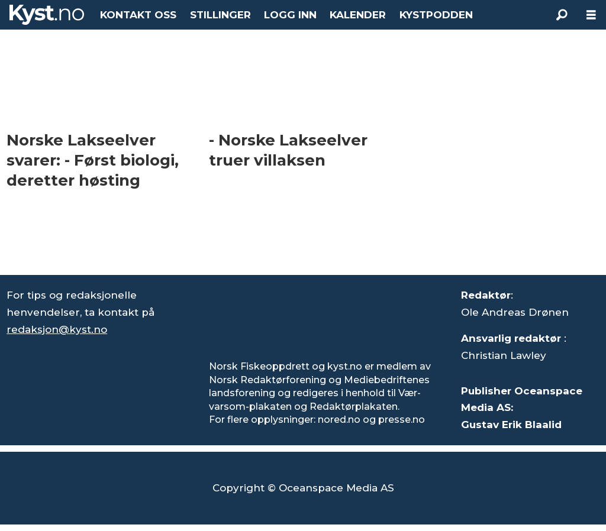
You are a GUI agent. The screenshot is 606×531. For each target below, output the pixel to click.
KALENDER (358, 15)
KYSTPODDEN (436, 15)
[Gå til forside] (46, 15)
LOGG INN (290, 15)
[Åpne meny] (591, 15)
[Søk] (561, 15)
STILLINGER (220, 15)
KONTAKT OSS (138, 15)
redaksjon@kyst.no (57, 329)
